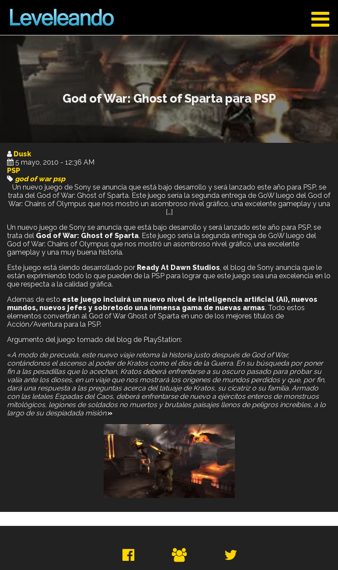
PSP (13, 170)
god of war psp (40, 179)
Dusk (22, 154)
